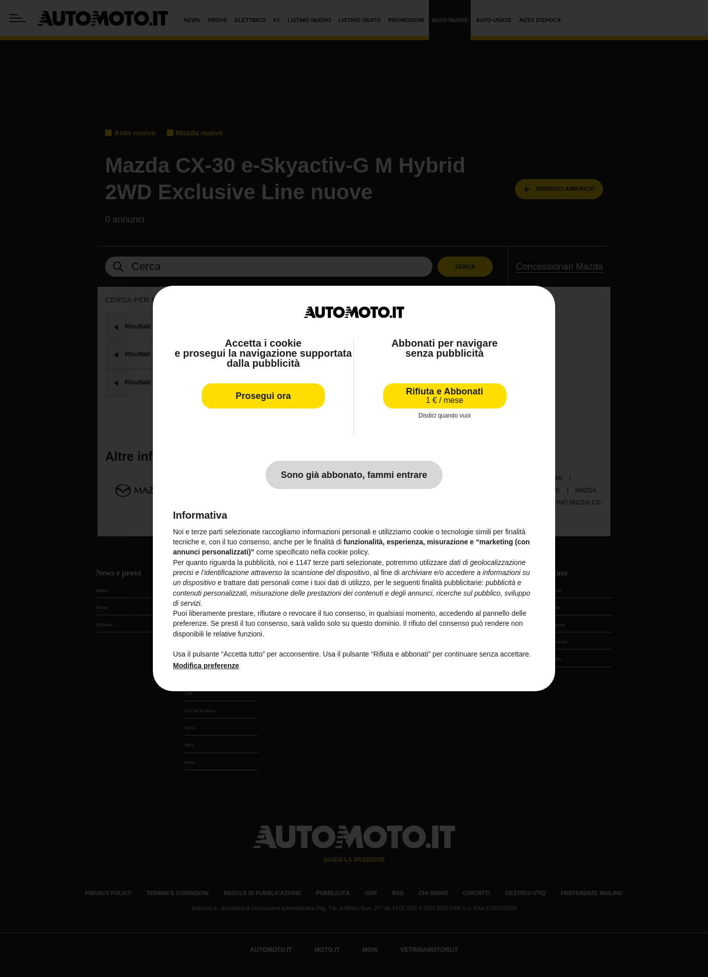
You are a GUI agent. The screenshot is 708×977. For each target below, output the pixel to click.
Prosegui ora (263, 396)
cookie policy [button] (347, 552)
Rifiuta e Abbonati (444, 395)
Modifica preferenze (206, 666)
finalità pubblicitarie (452, 583)
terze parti (328, 562)
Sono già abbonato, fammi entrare (354, 475)
